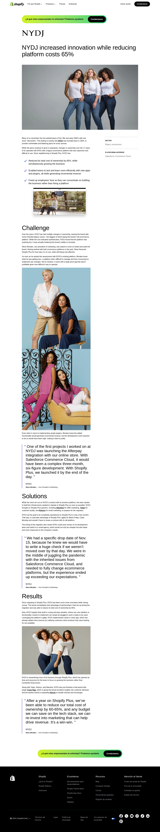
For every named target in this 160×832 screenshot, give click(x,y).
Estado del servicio (131, 795)
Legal (55, 817)
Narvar (53, 693)
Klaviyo (42, 510)
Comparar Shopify (103, 786)
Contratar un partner (132, 790)
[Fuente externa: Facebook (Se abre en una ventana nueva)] (121, 816)
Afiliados (70, 802)
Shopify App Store (74, 793)
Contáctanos (142, 4)
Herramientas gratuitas (105, 795)
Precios (62, 4)
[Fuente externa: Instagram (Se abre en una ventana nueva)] (137, 816)
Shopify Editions (45, 786)
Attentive (60, 508)
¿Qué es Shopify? (46, 782)
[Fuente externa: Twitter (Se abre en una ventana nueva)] (126, 816)
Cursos (98, 790)
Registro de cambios (104, 799)
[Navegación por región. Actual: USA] (20, 818)
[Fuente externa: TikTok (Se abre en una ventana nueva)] (142, 816)
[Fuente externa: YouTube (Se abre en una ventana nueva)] (132, 816)
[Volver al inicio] (12, 778)
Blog (97, 782)
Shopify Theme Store (75, 789)
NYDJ (60, 141)
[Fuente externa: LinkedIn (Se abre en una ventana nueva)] (148, 816)
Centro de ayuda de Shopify (135, 782)
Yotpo (82, 508)
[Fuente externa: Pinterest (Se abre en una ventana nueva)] (121, 821)
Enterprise (73, 4)
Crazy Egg (31, 690)
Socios (69, 798)
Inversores (43, 790)
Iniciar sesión (125, 4)
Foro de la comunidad (132, 786)
